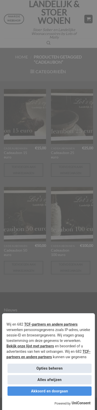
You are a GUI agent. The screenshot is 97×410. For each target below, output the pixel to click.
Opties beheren (49, 368)
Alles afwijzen (50, 380)
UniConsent (81, 403)
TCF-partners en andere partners (51, 324)
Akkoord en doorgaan (49, 391)
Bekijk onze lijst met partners (30, 346)
